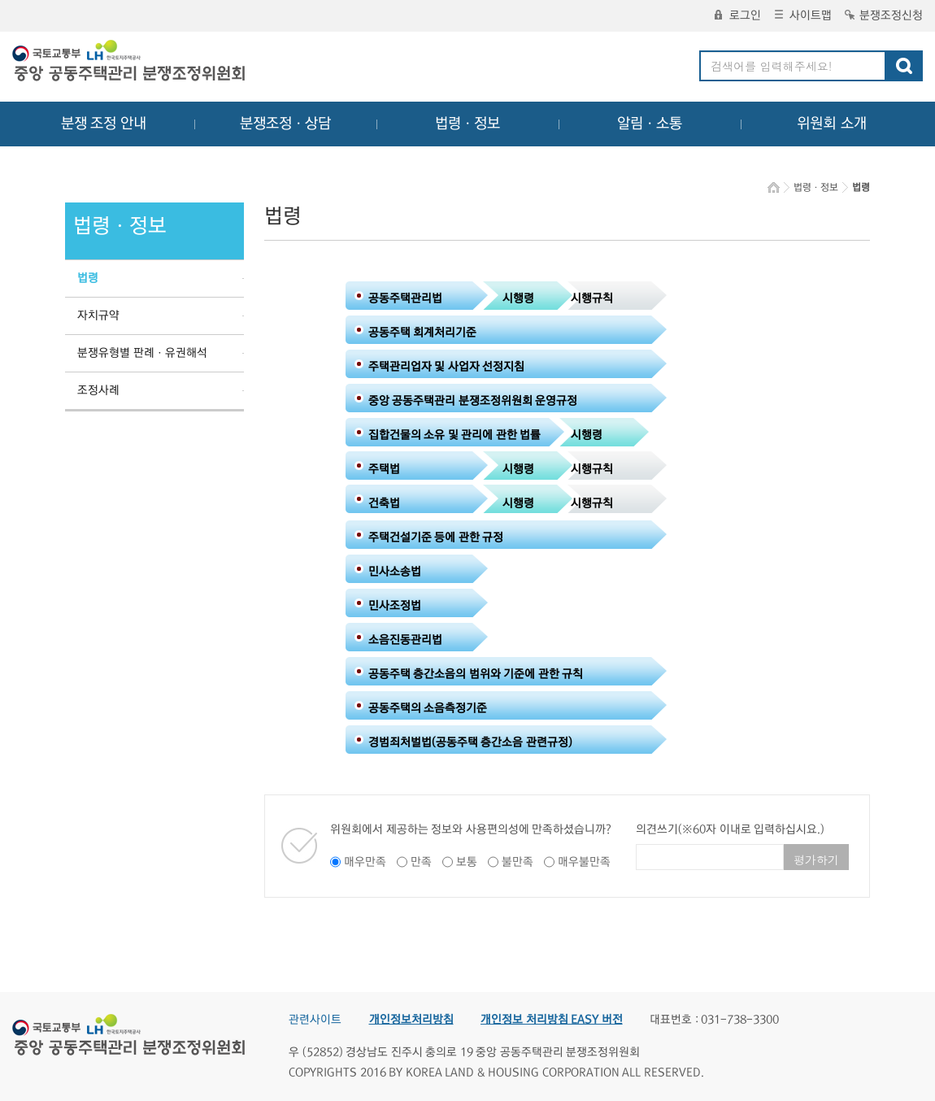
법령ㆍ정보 (467, 123)
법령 (87, 278)
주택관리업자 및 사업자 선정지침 (446, 366)
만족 (421, 861)
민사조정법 (394, 605)
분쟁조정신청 (884, 15)
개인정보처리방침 (411, 1019)
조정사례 (98, 390)
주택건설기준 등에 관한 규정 (436, 537)
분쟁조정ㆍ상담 (285, 123)
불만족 (517, 861)
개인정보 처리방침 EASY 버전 (552, 1019)
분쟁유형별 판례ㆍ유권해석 (142, 352)
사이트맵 (803, 15)
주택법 (384, 469)
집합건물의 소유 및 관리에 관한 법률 (454, 435)
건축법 (384, 503)
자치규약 (98, 315)
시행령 (518, 298)
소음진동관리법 (405, 639)
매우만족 (365, 861)
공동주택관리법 (405, 298)
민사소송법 (394, 571)
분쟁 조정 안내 (103, 123)
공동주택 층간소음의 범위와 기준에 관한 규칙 (476, 674)
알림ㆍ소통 (649, 123)
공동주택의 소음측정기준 (428, 708)
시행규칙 (592, 298)
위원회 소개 (832, 123)
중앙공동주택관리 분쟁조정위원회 (130, 62)
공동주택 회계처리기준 (422, 332)
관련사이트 (315, 1019)
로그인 (738, 15)
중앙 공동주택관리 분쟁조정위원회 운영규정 (473, 400)
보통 (466, 861)
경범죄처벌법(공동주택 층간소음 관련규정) (470, 742)
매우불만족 (584, 861)
